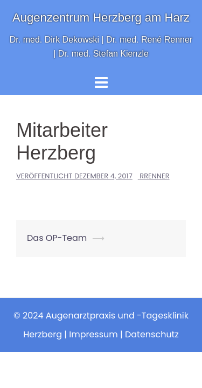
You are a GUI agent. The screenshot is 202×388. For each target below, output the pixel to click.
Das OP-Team (57, 238)
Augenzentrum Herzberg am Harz (101, 17)
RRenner (154, 176)
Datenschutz (152, 334)
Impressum (93, 334)
